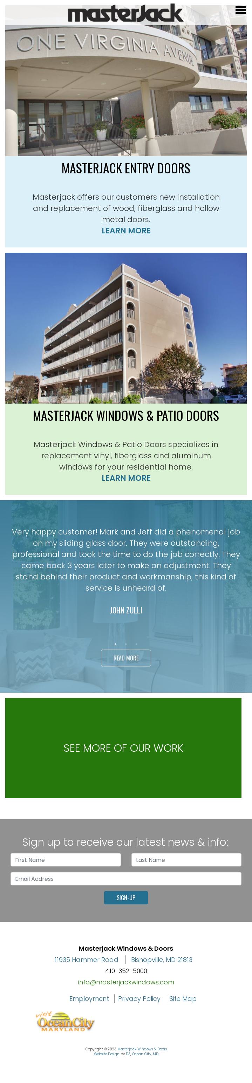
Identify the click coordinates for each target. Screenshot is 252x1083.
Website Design (107, 1054)
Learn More (126, 230)
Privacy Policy (139, 998)
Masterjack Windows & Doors (142, 1049)
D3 (128, 1054)
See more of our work (123, 748)
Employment (89, 998)
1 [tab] (115, 644)
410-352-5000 (126, 970)
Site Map (183, 998)
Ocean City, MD (145, 1054)
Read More (126, 658)
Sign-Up (126, 897)
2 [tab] (126, 644)
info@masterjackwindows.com (126, 982)
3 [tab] (136, 644)
